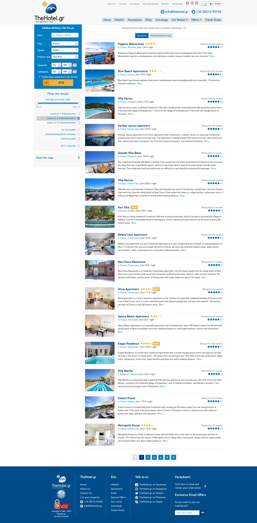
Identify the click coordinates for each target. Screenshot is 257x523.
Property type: (44, 56)
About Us (112, 3)
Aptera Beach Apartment (133, 316)
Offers (196, 20)
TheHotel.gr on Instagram (151, 488)
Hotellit (119, 20)
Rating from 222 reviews (211, 44)
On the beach (69, 129)
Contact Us (86, 493)
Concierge (134, 3)
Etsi (61, 83)
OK (202, 512)
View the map (58, 157)
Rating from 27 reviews (212, 180)
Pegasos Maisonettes (131, 44)
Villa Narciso (125, 180)
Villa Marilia (125, 371)
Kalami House (126, 398)
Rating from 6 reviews (213, 289)
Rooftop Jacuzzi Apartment (134, 126)
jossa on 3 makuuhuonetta (61, 122)
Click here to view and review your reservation (188, 486)
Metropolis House (129, 425)
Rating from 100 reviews (211, 343)
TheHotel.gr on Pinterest (150, 497)
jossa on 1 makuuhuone (63, 113)
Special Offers (118, 497)
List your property (89, 497)
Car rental (116, 501)
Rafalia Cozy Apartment (132, 234)
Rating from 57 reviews (212, 261)
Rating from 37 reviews (212, 425)
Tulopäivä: (42, 65)
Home (107, 20)
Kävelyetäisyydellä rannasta (61, 134)
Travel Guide (213, 20)
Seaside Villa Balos (129, 153)
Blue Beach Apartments (133, 71)
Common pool (68, 138)
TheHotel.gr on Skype (148, 501)
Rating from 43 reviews (212, 316)
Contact (122, 3)
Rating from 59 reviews (212, 234)
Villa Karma (125, 98)
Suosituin (142, 35)
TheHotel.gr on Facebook (150, 484)
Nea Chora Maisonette (132, 262)
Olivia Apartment (128, 289)
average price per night (58, 99)
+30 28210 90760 (208, 12)
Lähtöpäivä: (43, 71)
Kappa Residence (128, 343)
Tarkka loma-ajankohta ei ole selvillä (59, 76)
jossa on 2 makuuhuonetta (61, 118)
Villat (148, 20)
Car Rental (180, 20)
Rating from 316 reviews (211, 71)
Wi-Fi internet (68, 145)
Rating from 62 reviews (212, 125)
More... (212, 56)
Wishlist (165, 3)
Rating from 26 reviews (212, 207)
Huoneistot (134, 20)
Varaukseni (177, 3)
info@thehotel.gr (176, 12)
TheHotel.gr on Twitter (149, 493)
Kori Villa (123, 207)
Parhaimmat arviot (161, 35)
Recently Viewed (150, 3)
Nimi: (40, 35)
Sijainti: (41, 50)
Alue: (40, 43)
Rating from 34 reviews (212, 98)
